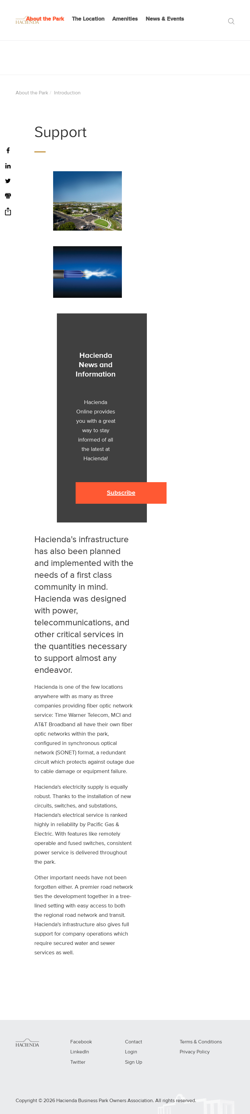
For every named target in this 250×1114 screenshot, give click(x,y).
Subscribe (121, 493)
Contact (133, 1042)
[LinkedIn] (8, 166)
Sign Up (133, 1062)
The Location (88, 19)
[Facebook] (8, 151)
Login (131, 1052)
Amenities (125, 19)
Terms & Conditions (201, 1042)
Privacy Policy (195, 1052)
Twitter (77, 1062)
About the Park (45, 19)
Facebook (81, 1042)
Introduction (67, 93)
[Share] (8, 213)
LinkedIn (79, 1052)
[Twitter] (8, 181)
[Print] (8, 196)
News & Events (165, 19)
